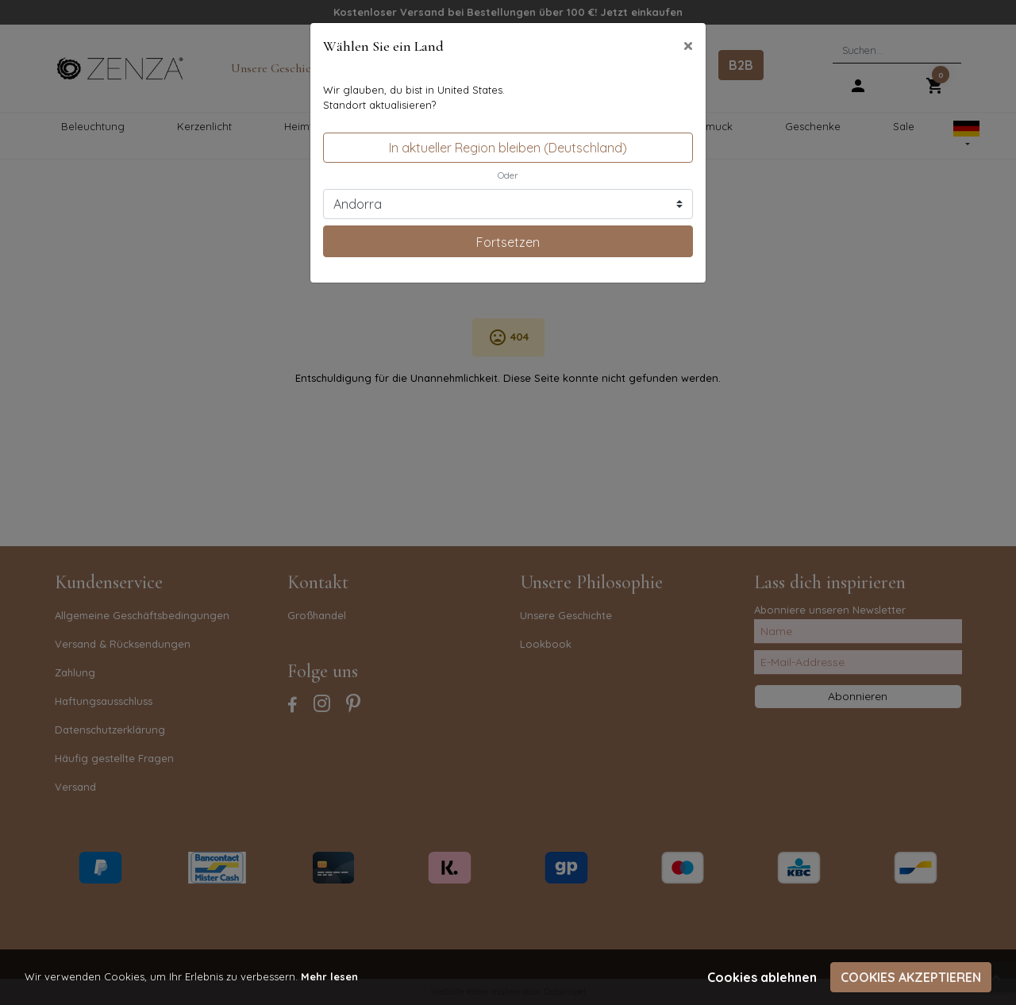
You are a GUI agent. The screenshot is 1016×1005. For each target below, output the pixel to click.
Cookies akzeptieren (911, 977)
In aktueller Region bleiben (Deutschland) (508, 148)
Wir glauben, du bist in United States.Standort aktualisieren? (414, 97)
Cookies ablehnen (762, 977)
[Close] (688, 45)
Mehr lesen (329, 976)
